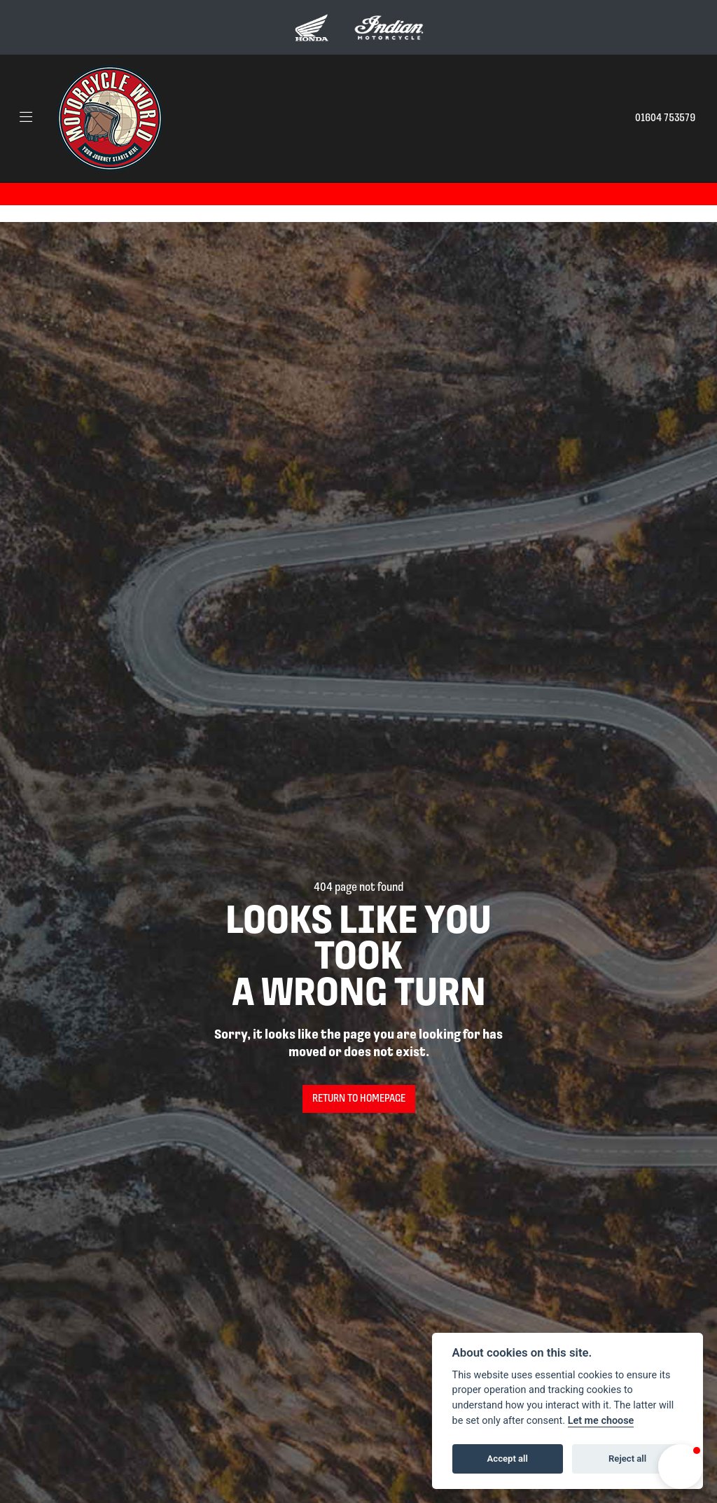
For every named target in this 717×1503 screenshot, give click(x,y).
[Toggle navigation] (26, 118)
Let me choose (601, 1421)
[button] (680, 1466)
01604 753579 (665, 118)
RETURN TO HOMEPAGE (358, 1098)
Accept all (507, 1458)
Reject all (627, 1458)
